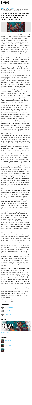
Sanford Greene (9, 307)
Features (12, 8)
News (7, 8)
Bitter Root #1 (6, 340)
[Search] (26, 2)
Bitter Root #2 (6, 345)
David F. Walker (9, 311)
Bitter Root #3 (6, 350)
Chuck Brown (8, 314)
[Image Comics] (5, 2)
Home (2, 8)
